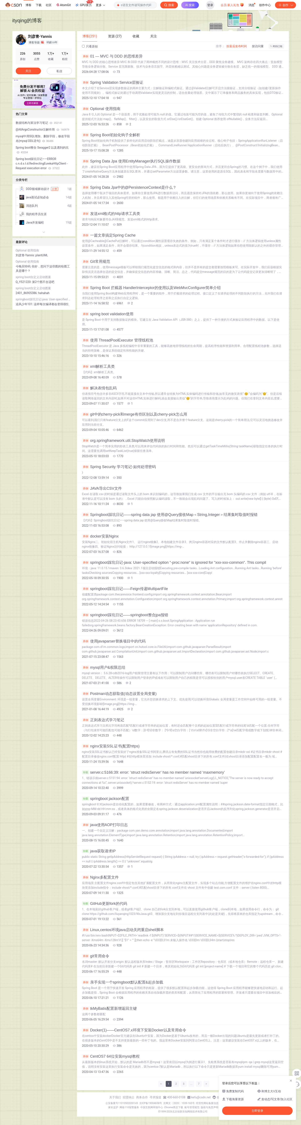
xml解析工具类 (98, 366)
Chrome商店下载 (173, 1107)
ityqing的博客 (27, 20)
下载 (39, 5)
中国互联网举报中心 (151, 1107)
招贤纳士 (128, 1097)
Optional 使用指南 (101, 109)
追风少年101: (25, 304)
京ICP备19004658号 (150, 1103)
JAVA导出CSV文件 (102, 488)
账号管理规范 (191, 1107)
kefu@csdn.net (201, 1097)
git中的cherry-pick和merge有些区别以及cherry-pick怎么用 (134, 414)
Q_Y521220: (24, 282)
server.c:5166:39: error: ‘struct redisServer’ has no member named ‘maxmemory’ (153, 772)
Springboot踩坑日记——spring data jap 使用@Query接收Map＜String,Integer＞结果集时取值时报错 (170, 515)
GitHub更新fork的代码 (104, 903)
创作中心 (265, 5)
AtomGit (63, 4)
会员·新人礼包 (232, 5)
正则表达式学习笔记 (103, 720)
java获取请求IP (99, 851)
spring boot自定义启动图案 (33, 277)
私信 (59, 71)
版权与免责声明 (209, 1107)
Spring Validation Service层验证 (112, 82)
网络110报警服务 (129, 1107)
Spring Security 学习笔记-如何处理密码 (119, 467)
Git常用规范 (96, 261)
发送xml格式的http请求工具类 (111, 214)
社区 (49, 5)
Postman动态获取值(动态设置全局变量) (119, 694)
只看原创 (90, 46)
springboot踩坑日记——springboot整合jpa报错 (125, 615)
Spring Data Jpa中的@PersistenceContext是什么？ (129, 187)
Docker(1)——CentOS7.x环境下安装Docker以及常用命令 (134, 1030)
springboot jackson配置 (105, 799)
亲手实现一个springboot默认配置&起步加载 (122, 982)
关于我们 (115, 1097)
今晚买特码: (24, 266)
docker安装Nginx (100, 536)
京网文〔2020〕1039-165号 (179, 1103)
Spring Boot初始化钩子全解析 (111, 135)
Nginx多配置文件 (100, 877)
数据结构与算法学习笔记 (39, 122)
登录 (210, 5)
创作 (285, 5)
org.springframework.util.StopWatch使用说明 (123, 440)
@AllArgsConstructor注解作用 (42, 129)
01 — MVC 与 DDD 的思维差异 (112, 56)
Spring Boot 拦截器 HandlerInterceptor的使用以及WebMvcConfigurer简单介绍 (151, 288)
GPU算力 (84, 3)
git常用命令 (95, 956)
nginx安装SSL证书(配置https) (111, 746)
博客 (28, 5)
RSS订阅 (276, 46)
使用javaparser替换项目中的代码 (114, 641)
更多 (100, 5)
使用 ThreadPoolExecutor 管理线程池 (117, 340)
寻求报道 (155, 1097)
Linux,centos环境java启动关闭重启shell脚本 (123, 930)
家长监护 (113, 1107)
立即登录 (257, 1110)
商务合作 (142, 1097)
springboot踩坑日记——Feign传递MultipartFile (125, 589)
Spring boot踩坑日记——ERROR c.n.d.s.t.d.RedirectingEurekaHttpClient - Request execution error (42, 163)
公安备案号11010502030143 (122, 1103)
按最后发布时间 (236, 46)
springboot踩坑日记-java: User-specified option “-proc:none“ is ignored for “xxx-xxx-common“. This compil (174, 562)
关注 (28, 71)
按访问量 (258, 46)
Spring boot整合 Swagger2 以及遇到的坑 (42, 150)
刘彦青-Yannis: (25, 255)
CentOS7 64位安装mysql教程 (111, 1056)
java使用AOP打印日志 (105, 825)
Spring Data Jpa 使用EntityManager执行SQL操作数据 (131, 161)
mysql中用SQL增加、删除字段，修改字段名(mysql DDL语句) (43, 139)
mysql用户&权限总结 (103, 667)
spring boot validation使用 (107, 314)
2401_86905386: (27, 293)
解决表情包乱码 (99, 388)
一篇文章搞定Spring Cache (109, 235)
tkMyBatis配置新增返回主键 (109, 1008)
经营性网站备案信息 (207, 1103)
